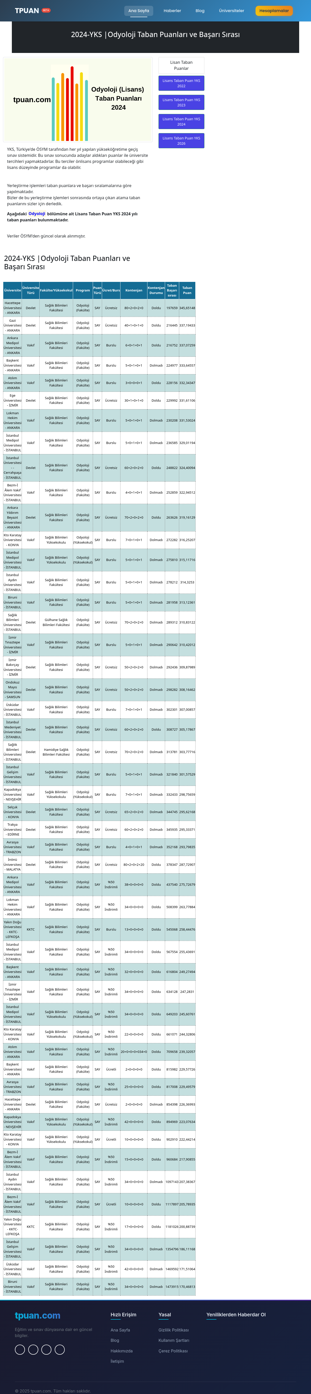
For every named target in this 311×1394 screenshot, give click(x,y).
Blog (200, 11)
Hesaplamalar (274, 11)
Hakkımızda (122, 1350)
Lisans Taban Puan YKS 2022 (181, 83)
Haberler (172, 11)
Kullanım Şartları (174, 1340)
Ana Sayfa (138, 11)
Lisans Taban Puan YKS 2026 (181, 141)
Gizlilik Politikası (174, 1329)
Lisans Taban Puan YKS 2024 (181, 121)
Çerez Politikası (173, 1350)
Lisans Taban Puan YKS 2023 (181, 102)
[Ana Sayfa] (33, 10)
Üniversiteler (231, 11)
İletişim (117, 1361)
